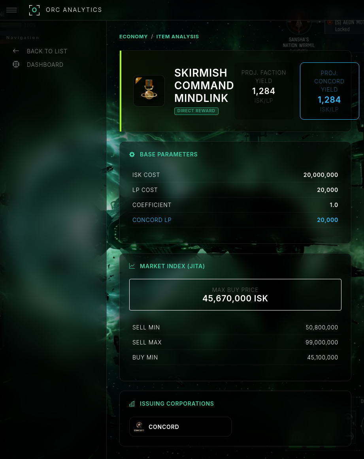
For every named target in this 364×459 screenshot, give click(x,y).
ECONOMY (133, 37)
